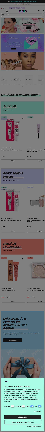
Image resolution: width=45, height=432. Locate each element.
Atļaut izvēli (37, 411)
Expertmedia (37, 426)
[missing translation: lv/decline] (23, 422)
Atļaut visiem (22, 417)
